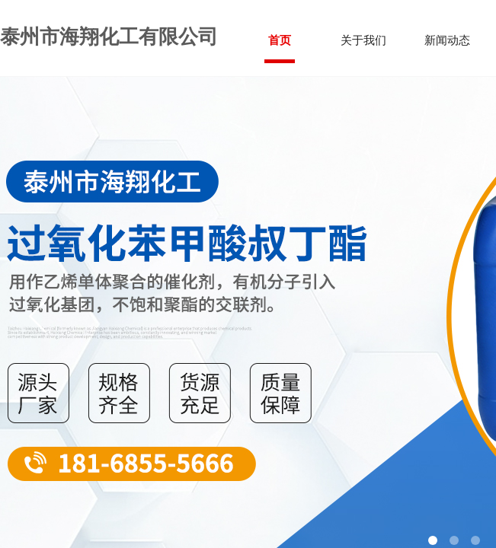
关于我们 (363, 40)
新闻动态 (447, 40)
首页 (279, 40)
